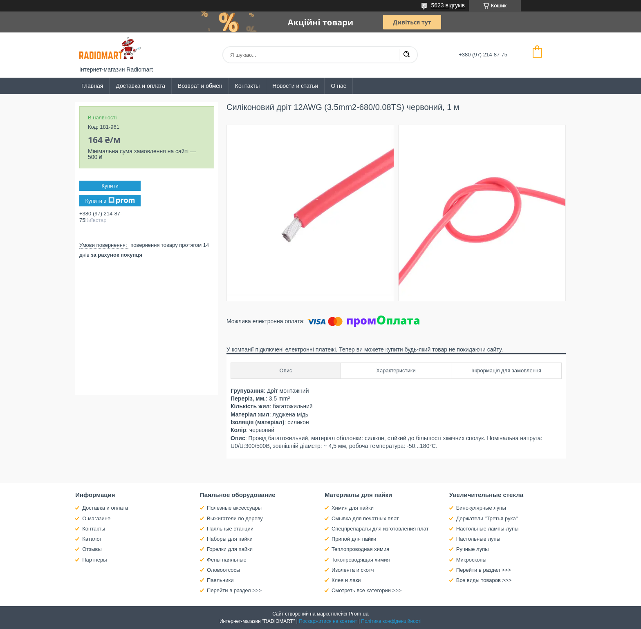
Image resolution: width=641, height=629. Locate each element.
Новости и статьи (295, 86)
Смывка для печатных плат (365, 518)
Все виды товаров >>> (484, 580)
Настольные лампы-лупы (487, 529)
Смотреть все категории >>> (366, 590)
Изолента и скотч (353, 570)
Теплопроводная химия (360, 549)
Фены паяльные (227, 560)
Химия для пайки (353, 508)
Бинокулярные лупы (481, 508)
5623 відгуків (448, 5)
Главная (92, 86)
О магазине (96, 518)
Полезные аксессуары (234, 508)
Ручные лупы (472, 549)
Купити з (109, 200)
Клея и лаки (346, 580)
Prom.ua (359, 614)
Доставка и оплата (140, 86)
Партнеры (94, 560)
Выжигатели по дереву (235, 518)
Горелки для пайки (230, 549)
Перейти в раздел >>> (234, 590)
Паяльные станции (230, 529)
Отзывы (92, 549)
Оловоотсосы (223, 570)
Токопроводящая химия (361, 560)
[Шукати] (406, 54)
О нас (338, 86)
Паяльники (220, 580)
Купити (110, 186)
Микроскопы (471, 560)
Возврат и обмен (200, 86)
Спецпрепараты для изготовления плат (380, 529)
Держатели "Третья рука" (487, 518)
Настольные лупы (478, 539)
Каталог (91, 539)
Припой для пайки (354, 539)
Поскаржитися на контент (328, 621)
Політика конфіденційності (391, 621)
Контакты (247, 86)
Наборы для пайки (230, 539)
